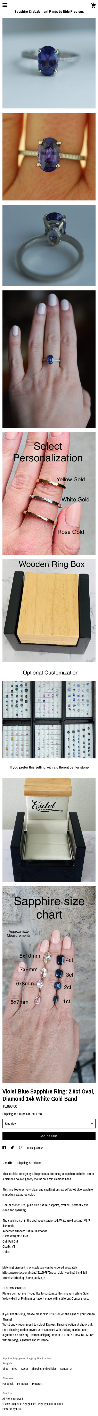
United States (26, 1114)
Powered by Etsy (11, 1409)
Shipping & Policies (29, 1163)
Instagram (23, 1384)
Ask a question (35, 1148)
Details (7, 1163)
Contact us (66, 1369)
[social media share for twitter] (12, 1148)
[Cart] (93, 6)
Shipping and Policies (44, 1369)
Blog (15, 1369)
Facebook (8, 1384)
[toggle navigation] (4, 5)
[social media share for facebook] (4, 1148)
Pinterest (37, 1384)
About (24, 1369)
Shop (5, 1369)
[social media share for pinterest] (21, 1148)
